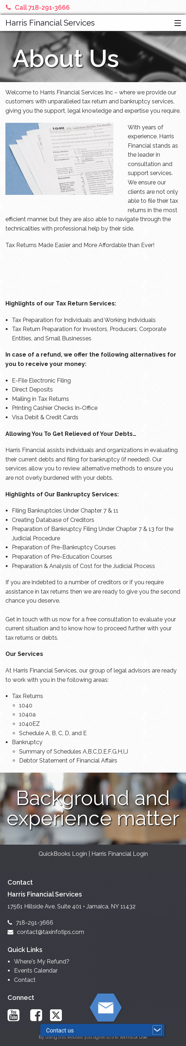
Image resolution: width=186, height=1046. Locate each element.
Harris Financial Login (119, 853)
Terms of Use (133, 1037)
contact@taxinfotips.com (46, 932)
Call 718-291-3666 (38, 7)
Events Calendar (36, 970)
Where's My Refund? (41, 961)
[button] (176, 23)
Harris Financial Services (50, 22)
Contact (25, 979)
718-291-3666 (30, 922)
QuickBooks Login (62, 853)
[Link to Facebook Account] (38, 1015)
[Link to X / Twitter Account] (59, 1015)
